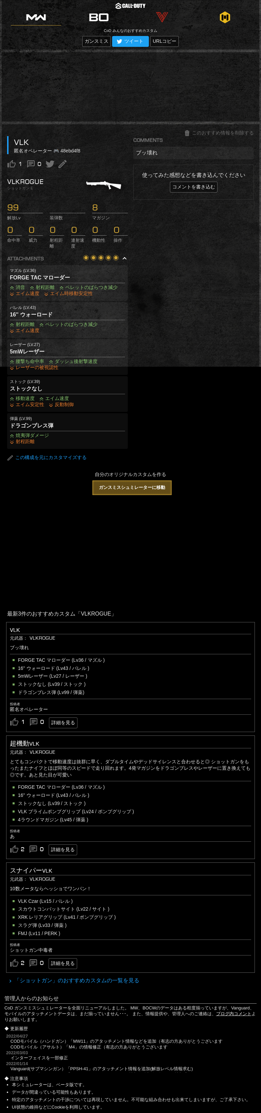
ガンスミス (96, 41)
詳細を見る (63, 722)
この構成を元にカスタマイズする (47, 458)
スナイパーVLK (31, 870)
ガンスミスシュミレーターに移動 (132, 487)
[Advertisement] (130, 87)
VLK (15, 630)
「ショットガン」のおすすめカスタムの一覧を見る (76, 980)
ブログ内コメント (233, 1013)
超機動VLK (24, 744)
